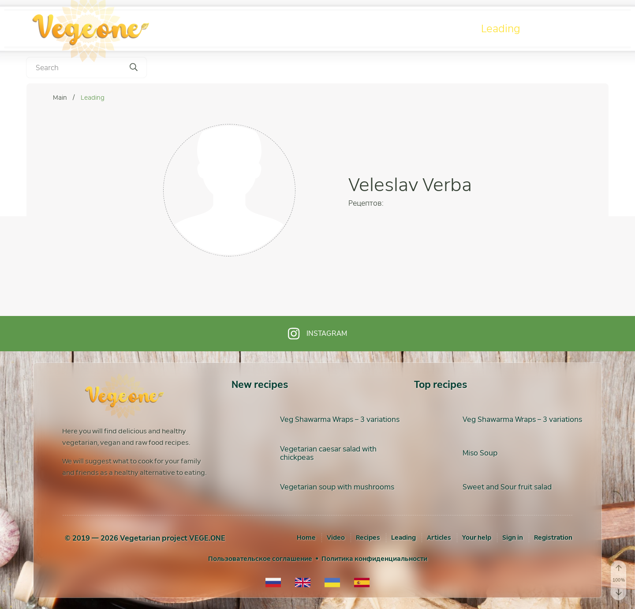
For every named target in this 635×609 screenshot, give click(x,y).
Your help (476, 537)
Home (306, 537)
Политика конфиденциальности (374, 559)
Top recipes (440, 385)
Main (60, 98)
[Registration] (553, 537)
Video (369, 28)
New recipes (260, 385)
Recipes (433, 28)
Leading (500, 28)
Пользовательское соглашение (260, 559)
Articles (570, 28)
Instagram (317, 333)
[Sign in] (512, 537)
